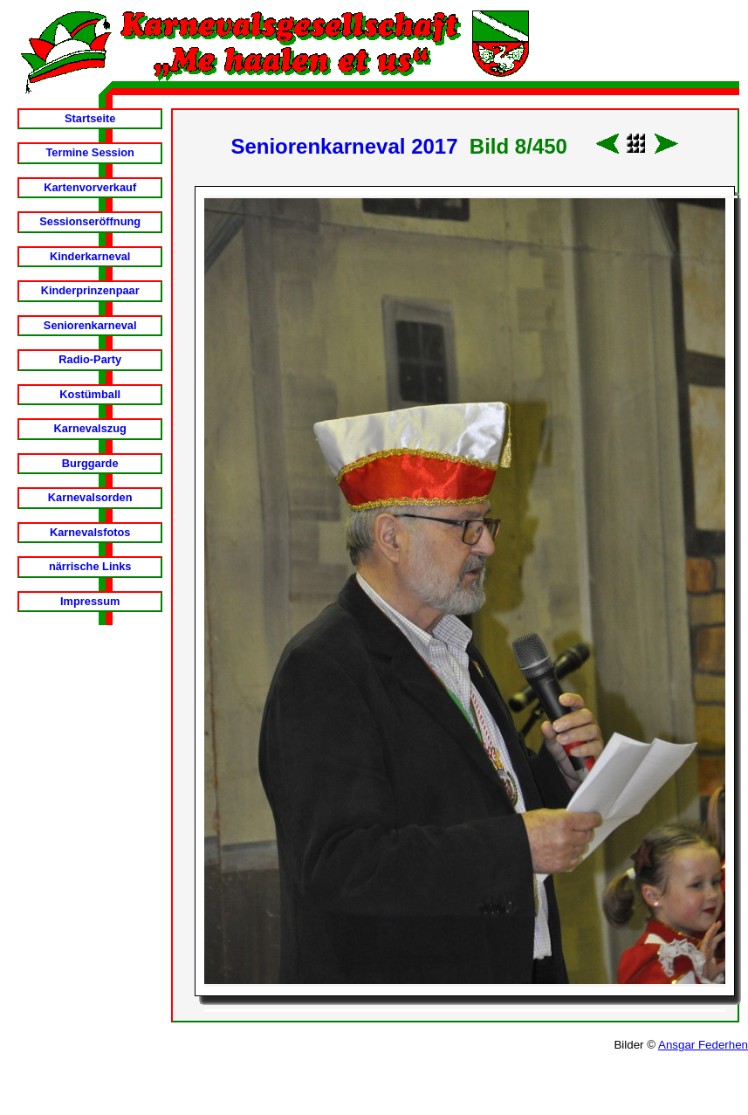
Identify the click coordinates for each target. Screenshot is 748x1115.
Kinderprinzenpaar (90, 290)
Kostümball (89, 394)
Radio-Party (89, 359)
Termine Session (89, 152)
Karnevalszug (90, 428)
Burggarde (90, 463)
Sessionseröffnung (90, 221)
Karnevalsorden (90, 497)
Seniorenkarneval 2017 (343, 146)
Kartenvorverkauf (90, 187)
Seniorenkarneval (90, 325)
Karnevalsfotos (90, 532)
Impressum (90, 601)
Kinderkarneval (90, 256)
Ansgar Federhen (703, 1044)
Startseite (90, 118)
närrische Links (90, 566)
